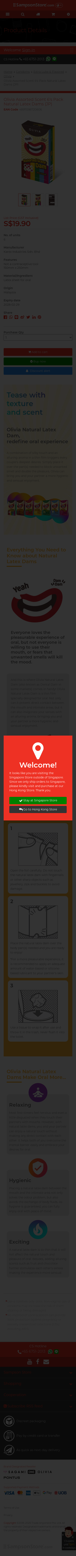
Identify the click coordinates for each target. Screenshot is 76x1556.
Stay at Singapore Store (38, 800)
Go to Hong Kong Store (38, 809)
